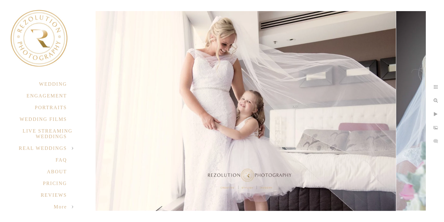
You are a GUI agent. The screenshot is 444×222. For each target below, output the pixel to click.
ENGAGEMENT (47, 95)
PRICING (55, 183)
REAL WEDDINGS (43, 148)
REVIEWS (54, 195)
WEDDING (53, 84)
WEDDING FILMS (43, 119)
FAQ (61, 159)
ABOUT (57, 171)
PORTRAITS (51, 107)
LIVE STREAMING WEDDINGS (47, 133)
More (60, 206)
